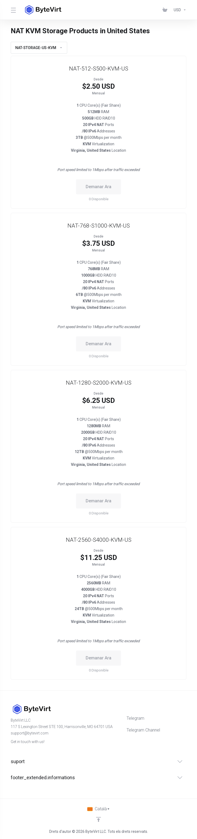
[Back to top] (98, 819)
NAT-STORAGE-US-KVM (39, 48)
